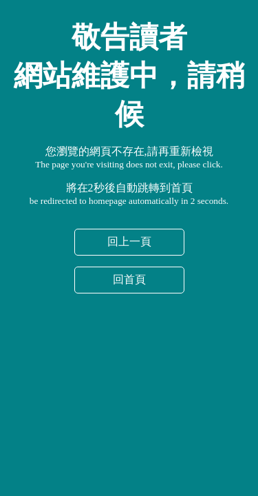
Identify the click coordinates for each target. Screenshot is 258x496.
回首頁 (129, 279)
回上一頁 (129, 241)
